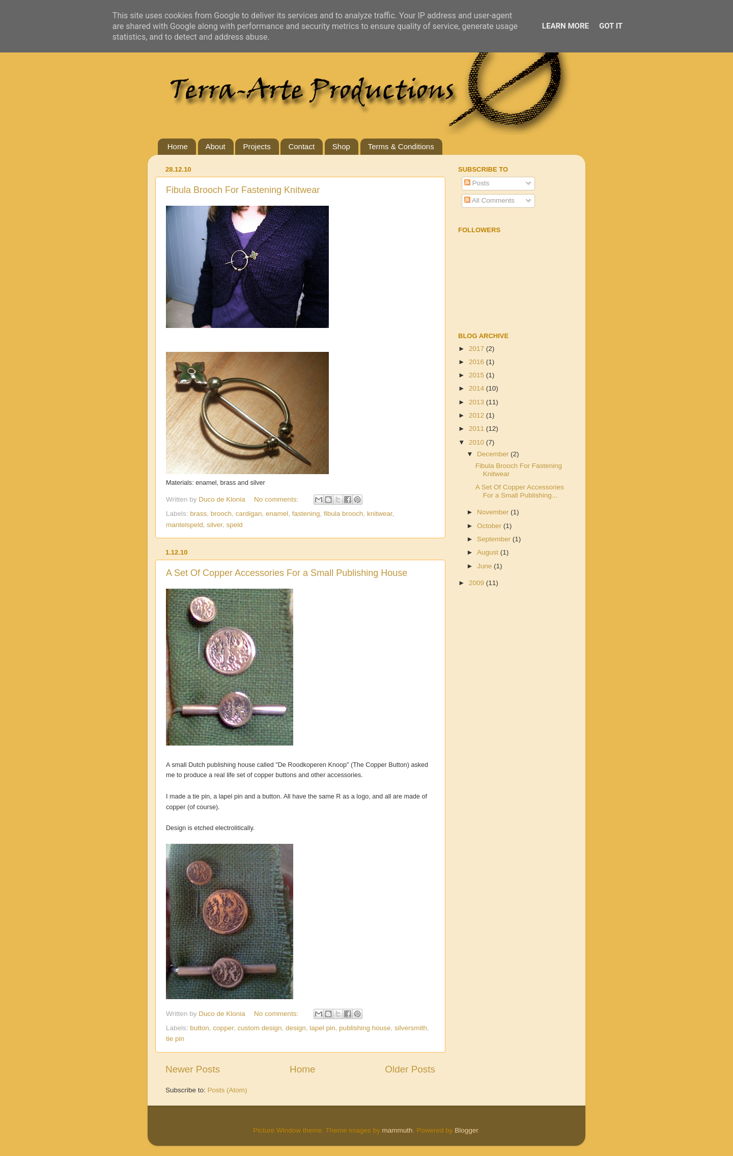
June (485, 566)
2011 (477, 428)
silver (214, 525)
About (215, 146)
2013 (477, 402)
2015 (477, 375)
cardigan (249, 513)
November (494, 512)
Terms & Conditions (401, 146)
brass (198, 513)
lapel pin (322, 1028)
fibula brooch (343, 513)
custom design (259, 1028)
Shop (341, 146)
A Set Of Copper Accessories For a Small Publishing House (286, 573)
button (199, 1028)
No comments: (277, 499)
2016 (477, 362)
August (488, 552)
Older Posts (410, 1069)
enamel (277, 513)
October (490, 526)
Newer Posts (192, 1069)
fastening (306, 513)
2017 (477, 348)
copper (223, 1028)
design (296, 1028)
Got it (611, 26)
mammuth (397, 1130)
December (494, 454)
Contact (301, 146)
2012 (477, 415)
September (495, 539)
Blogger (466, 1130)
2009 (477, 583)
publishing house (364, 1028)
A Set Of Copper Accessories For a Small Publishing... (519, 491)
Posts (477, 183)
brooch (221, 513)
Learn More (565, 26)
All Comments (489, 200)
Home (177, 146)
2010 (477, 442)
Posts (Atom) (227, 1090)
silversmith (410, 1028)
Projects (256, 146)
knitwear (379, 513)
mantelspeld (184, 525)
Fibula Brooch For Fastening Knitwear (243, 190)
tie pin (175, 1038)
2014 (477, 388)
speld (235, 525)
